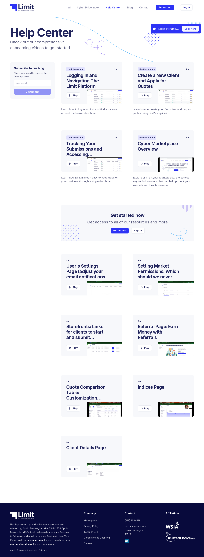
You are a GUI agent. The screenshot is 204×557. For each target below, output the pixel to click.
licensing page (35, 540)
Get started (164, 7)
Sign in (138, 230)
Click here (190, 28)
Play (73, 95)
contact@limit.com (21, 544)
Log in (186, 7)
